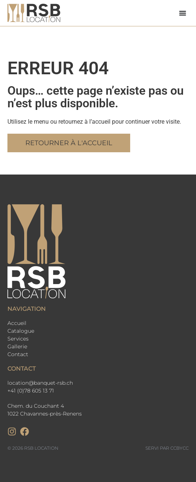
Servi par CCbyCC (167, 448)
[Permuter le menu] (182, 13)
